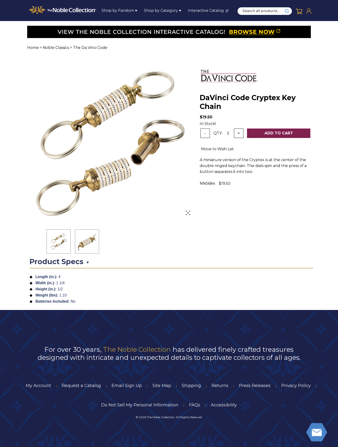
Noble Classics (56, 47)
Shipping (191, 385)
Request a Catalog (81, 385)
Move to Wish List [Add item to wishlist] (217, 149)
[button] (59, 241)
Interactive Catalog (206, 10)
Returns (220, 385)
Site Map (161, 385)
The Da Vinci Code (90, 47)
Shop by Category (161, 10)
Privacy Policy (296, 385)
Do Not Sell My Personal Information (139, 405)
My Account (38, 385)
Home (33, 47)
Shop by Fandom (118, 10)
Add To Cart (278, 133)
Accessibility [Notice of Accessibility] (224, 405)
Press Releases (255, 385)
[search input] (264, 10)
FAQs (194, 405)
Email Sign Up (127, 385)
